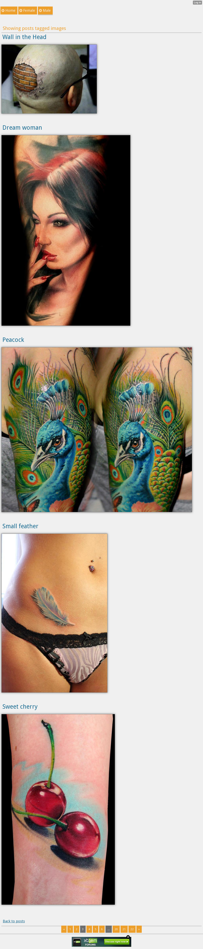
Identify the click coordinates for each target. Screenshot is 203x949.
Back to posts (14, 921)
